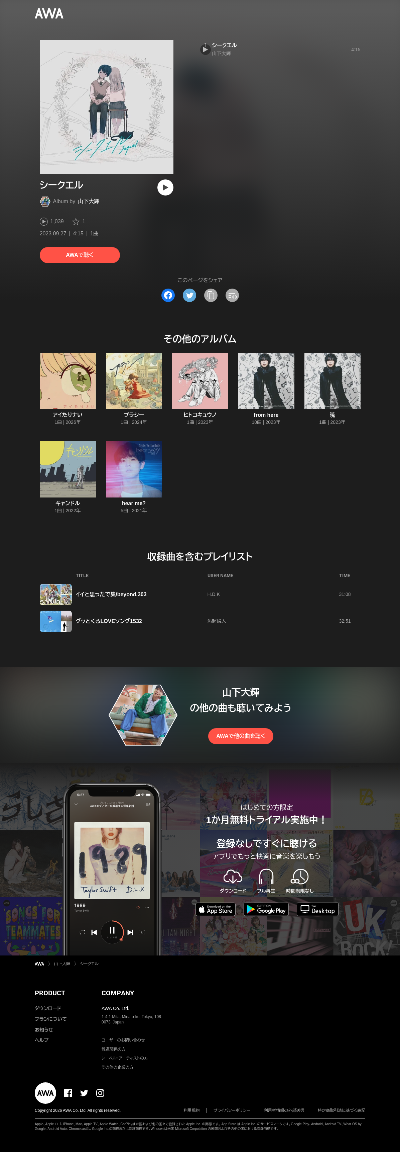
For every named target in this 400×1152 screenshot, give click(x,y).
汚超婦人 (217, 621)
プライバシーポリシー (232, 1110)
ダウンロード (48, 1008)
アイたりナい (68, 415)
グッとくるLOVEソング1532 (109, 621)
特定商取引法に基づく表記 (341, 1110)
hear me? (134, 503)
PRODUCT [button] (50, 993)
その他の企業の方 (117, 1067)
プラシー (134, 415)
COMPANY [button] (118, 993)
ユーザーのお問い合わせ (123, 1040)
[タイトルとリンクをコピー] (211, 295)
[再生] (165, 187)
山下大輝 (88, 201)
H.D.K (214, 594)
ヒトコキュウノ (200, 415)
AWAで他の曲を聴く (240, 736)
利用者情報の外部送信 (284, 1110)
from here (266, 415)
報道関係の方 (114, 1049)
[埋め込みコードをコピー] (232, 295)
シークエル (224, 45)
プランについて (51, 1019)
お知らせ (44, 1029)
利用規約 (192, 1110)
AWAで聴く (79, 255)
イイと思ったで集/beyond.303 (111, 594)
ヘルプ (41, 1040)
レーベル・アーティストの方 (125, 1058)
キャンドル (67, 503)
